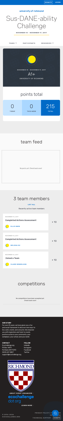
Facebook (27, 350)
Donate (48, 2)
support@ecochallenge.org (11, 355)
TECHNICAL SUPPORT (42, 418)
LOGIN (58, 2)
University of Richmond (31, 11)
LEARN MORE (26, 405)
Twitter (26, 352)
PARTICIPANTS (29, 43)
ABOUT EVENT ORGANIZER (21, 393)
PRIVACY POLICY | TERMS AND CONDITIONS (48, 414)
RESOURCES (46, 43)
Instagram (27, 348)
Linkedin (27, 345)
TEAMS (12, 43)
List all (31, 204)
